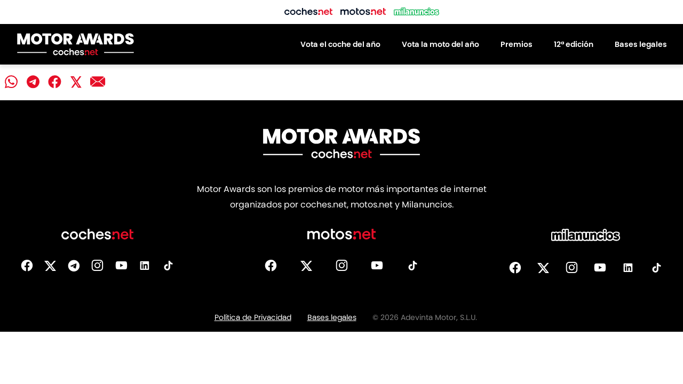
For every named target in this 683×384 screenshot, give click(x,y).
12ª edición (573, 44)
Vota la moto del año (440, 44)
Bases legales (641, 44)
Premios (517, 44)
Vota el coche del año (340, 44)
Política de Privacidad (253, 317)
